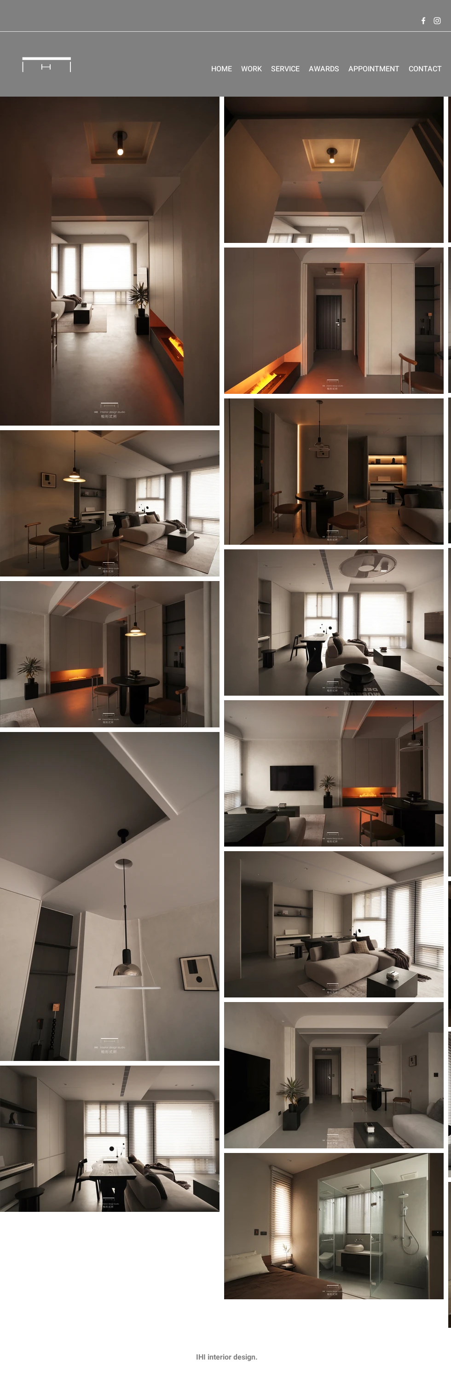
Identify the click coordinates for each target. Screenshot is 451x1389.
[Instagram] (437, 20)
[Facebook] (423, 20)
